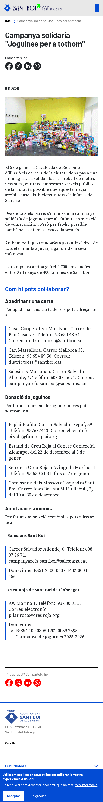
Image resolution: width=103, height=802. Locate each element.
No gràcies (38, 798)
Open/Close (97, 8)
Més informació (86, 787)
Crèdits (10, 743)
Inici (8, 21)
